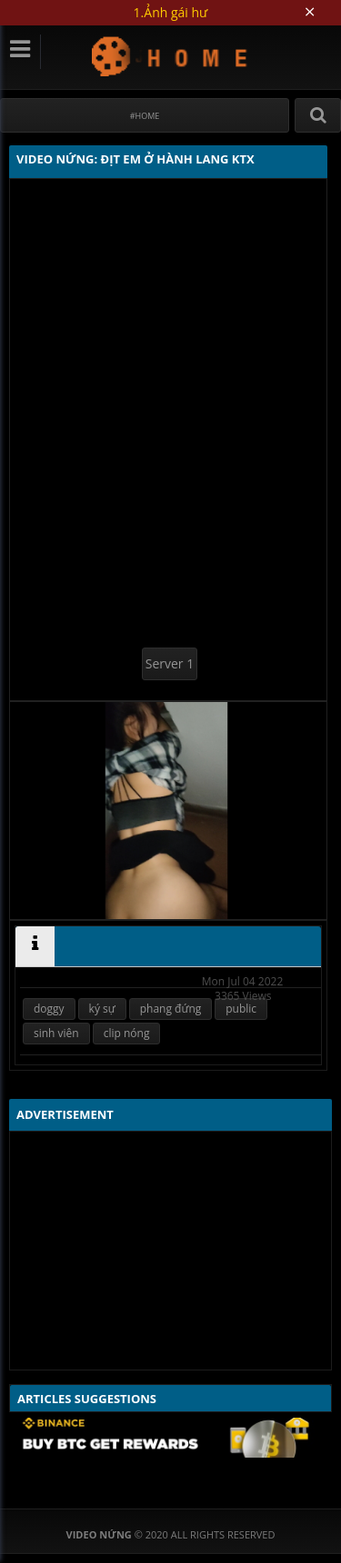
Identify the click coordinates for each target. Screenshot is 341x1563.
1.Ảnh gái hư (171, 12)
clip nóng (127, 1033)
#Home (145, 116)
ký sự (102, 1008)
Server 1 (169, 663)
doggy (49, 1008)
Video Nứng (170, 55)
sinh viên (56, 1033)
